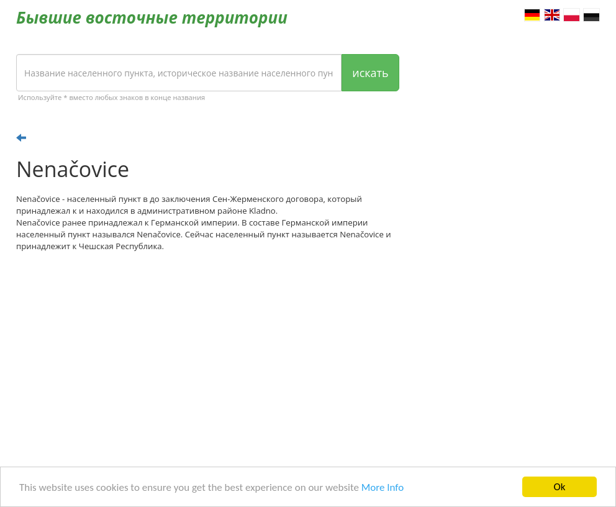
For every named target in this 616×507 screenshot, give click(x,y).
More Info (382, 488)
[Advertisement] (207, 358)
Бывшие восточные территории (152, 17)
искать (370, 72)
